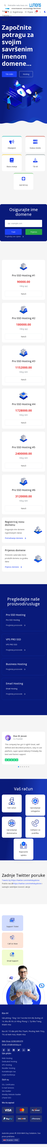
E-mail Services (8, 1091)
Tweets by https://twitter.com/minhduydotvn (20, 883)
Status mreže (35, 144)
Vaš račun (11, 803)
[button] (18, 766)
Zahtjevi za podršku (35, 827)
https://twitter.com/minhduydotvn (27, 886)
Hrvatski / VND (10, 1143)
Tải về (35, 163)
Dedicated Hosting (9, 1064)
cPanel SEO (6, 1101)
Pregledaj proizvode (15, 625)
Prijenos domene (13, 567)
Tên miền (9, 74)
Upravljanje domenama (12, 827)
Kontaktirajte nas (9, 1074)
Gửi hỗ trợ (23, 181)
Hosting (26, 74)
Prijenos (33, 232)
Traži (13, 232)
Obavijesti (12, 144)
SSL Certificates (8, 1087)
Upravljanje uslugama (35, 804)
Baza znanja (12, 163)
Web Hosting (7, 1061)
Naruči (23, 294)
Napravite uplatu (23, 850)
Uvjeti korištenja (8, 1078)
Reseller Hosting (8, 1071)
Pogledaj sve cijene (14, 236)
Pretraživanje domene (15, 538)
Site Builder (6, 1094)
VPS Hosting (7, 1068)
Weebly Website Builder (11, 1097)
